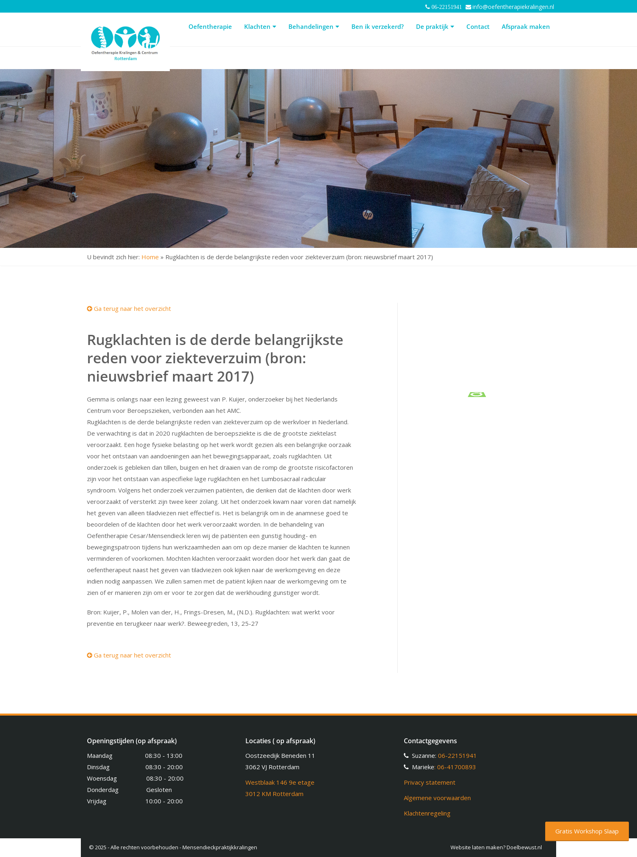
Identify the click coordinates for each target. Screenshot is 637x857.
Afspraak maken (526, 26)
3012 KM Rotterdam (274, 794)
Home (150, 257)
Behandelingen (313, 26)
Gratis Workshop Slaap (587, 831)
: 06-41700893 (455, 767)
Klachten (260, 26)
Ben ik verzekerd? (377, 26)
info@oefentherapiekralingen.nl (513, 7)
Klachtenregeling (427, 813)
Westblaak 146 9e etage (279, 782)
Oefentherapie (210, 26)
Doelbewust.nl (524, 847)
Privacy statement (429, 782)
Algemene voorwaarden (437, 798)
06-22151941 (457, 755)
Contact (478, 26)
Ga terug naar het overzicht (129, 308)
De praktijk (435, 26)
